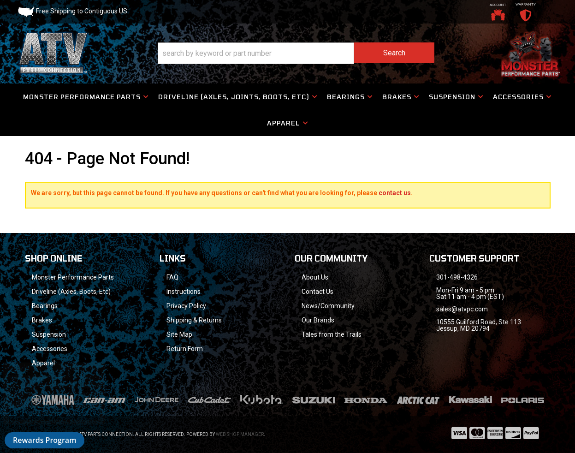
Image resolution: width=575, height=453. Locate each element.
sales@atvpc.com (462, 309)
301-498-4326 (457, 277)
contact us (395, 193)
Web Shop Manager (240, 434)
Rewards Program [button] (44, 440)
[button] (296, 53)
